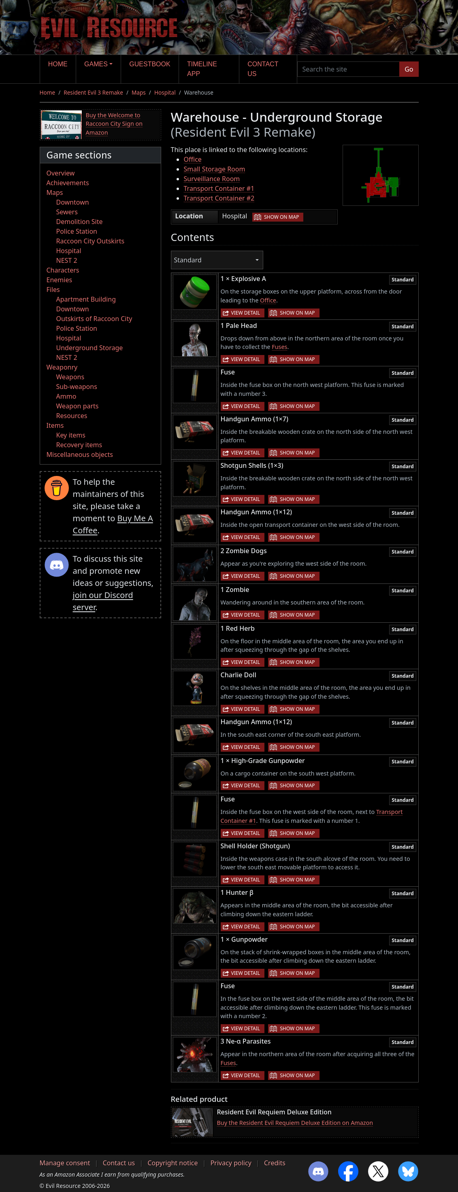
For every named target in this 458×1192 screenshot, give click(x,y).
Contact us (262, 69)
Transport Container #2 (219, 198)
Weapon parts (77, 406)
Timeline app (202, 69)
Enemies (59, 279)
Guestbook (149, 64)
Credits (274, 1162)
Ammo (66, 396)
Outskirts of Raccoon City (94, 318)
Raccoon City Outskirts (90, 241)
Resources (71, 415)
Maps (139, 92)
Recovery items (79, 444)
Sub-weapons (76, 386)
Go (409, 69)
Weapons (70, 376)
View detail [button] (245, 312)
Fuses (279, 347)
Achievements (68, 182)
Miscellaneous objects (80, 454)
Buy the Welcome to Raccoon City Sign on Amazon (114, 123)
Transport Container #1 (219, 188)
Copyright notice (172, 1162)
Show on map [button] (281, 216)
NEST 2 (66, 260)
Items (55, 425)
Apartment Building (86, 299)
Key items (70, 435)
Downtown (72, 202)
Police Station (77, 231)
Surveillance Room (212, 178)
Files (53, 289)
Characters (63, 270)
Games (96, 64)
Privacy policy (231, 1162)
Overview (61, 173)
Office (193, 159)
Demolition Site (79, 221)
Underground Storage (89, 347)
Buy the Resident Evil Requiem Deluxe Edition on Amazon (295, 1122)
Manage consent (65, 1162)
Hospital (165, 92)
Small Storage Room (214, 169)
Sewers (67, 211)
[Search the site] (348, 69)
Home (58, 64)
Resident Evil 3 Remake (93, 92)
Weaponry (62, 367)
